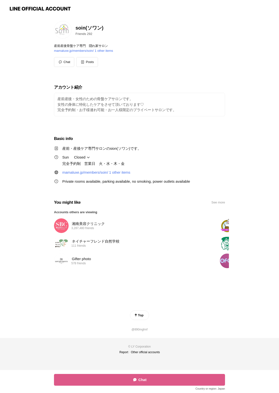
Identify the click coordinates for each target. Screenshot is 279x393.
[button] (87, 62)
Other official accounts (145, 352)
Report (123, 352)
